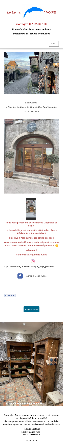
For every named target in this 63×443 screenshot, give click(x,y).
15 (38, 403)
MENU (55, 44)
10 (27, 403)
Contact (25, 424)
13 (34, 403)
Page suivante (31, 309)
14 (36, 403)
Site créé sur (31, 435)
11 (29, 403)
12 (32, 403)
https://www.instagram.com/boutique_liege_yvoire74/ (29, 271)
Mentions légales (11, 424)
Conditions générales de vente (45, 424)
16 (41, 403)
